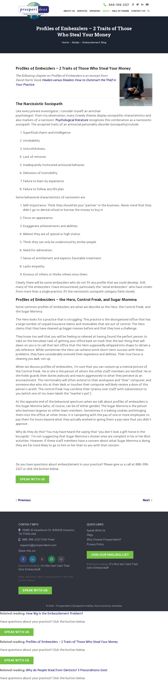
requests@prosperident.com (38, 545)
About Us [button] (69, 11)
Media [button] (106, 11)
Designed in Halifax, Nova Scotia (90, 606)
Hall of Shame (120, 11)
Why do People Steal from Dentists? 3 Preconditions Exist (67, 670)
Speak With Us (96, 530)
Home (65, 42)
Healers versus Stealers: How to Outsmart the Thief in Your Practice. (66, 82)
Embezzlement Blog (94, 42)
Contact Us (138, 11)
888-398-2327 (119, 4)
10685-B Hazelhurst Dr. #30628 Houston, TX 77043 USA (46, 532)
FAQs (90, 535)
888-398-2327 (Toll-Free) (38, 539)
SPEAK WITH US (32, 479)
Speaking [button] (94, 11)
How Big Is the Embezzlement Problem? (54, 613)
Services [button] (82, 11)
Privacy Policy (95, 544)
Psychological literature (71, 120)
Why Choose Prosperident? (104, 539)
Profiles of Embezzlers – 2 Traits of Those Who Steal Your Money (72, 641)
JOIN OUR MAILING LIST (110, 554)
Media (75, 42)
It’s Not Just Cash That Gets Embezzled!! (44, 567)
